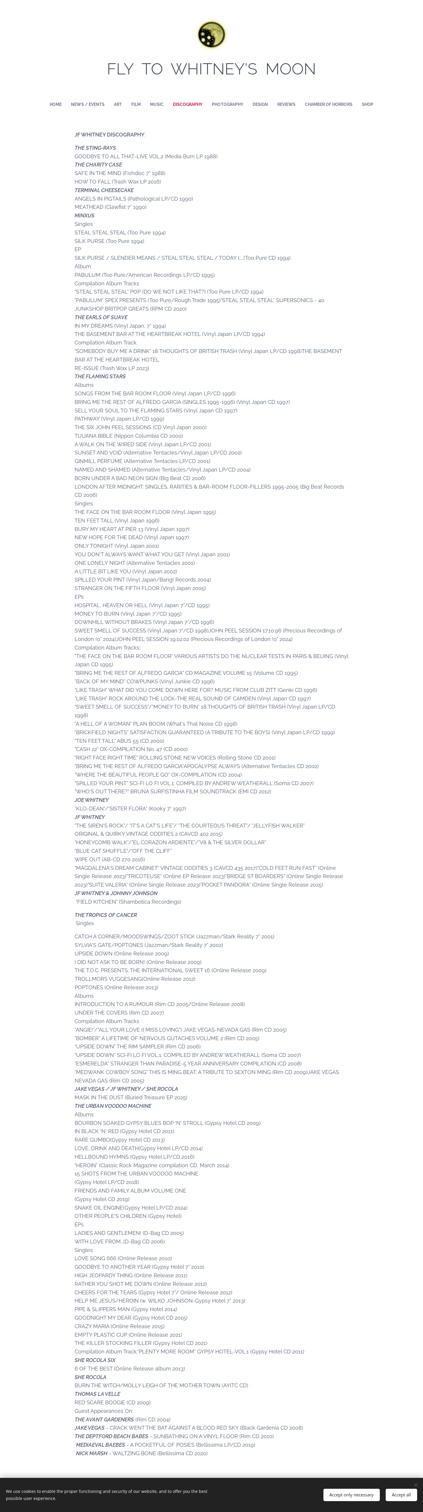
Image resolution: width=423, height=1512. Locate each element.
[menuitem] (50, 104)
